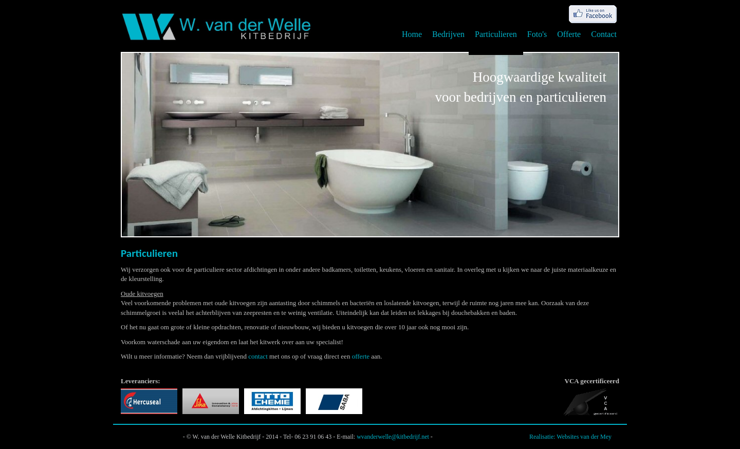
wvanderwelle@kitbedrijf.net (393, 436)
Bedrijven (448, 34)
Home (412, 34)
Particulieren (496, 34)
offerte (360, 356)
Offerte (569, 34)
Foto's (537, 34)
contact (258, 356)
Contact (604, 34)
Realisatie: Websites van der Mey (570, 436)
